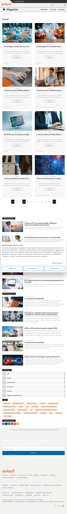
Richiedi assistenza (36, 486)
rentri (6, 152)
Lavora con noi (23, 476)
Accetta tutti (55, 268)
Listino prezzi (13, 486)
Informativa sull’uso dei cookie (12, 252)
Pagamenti (5, 486)
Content (42, 405)
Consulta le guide (24, 486)
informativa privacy (27, 458)
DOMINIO (6, 63)
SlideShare (18, 425)
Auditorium (53, 476)
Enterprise (10, 388)
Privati (9, 379)
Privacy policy (6, 494)
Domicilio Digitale (9, 411)
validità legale (22, 411)
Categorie (53, 9)
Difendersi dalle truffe (18, 494)
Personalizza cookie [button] (7, 496)
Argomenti (44, 9)
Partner (9, 392)
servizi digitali (53, 405)
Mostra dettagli (57, 263)
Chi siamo (5, 476)
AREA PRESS (61, 9)
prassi (21, 408)
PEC (37, 107)
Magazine (36, 476)
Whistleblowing (19, 496)
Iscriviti (33, 454)
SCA (27, 408)
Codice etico (37, 496)
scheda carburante (9, 408)
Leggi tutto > (55, 431)
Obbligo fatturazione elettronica (46, 411)
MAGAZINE (4, 14)
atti (51, 414)
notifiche (43, 414)
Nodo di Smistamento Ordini (12, 414)
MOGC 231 (46, 496)
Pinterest (15, 425)
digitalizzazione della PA (49, 408)
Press (30, 476)
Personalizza (34, 268)
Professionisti (11, 384)
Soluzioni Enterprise (22, 479)
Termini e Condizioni (41, 458)
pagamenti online (18, 405)
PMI (8, 375)
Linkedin (9, 425)
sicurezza (7, 405)
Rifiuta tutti (12, 268)
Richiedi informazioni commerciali (52, 486)
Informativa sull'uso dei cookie (44, 494)
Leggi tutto (17, 57)
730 (31, 411)
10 (49, 202)
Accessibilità (28, 496)
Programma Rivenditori (8, 479)
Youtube (12, 425)
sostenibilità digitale (30, 414)
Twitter (6, 425)
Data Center (44, 476)
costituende (7, 417)
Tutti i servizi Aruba (19, 1)
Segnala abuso (30, 494)
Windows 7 (59, 414)
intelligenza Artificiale (43, 196)
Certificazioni (13, 476)
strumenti (35, 408)
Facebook (3, 425)
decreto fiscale (32, 405)
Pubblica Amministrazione (46, 107)
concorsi (6, 107)
